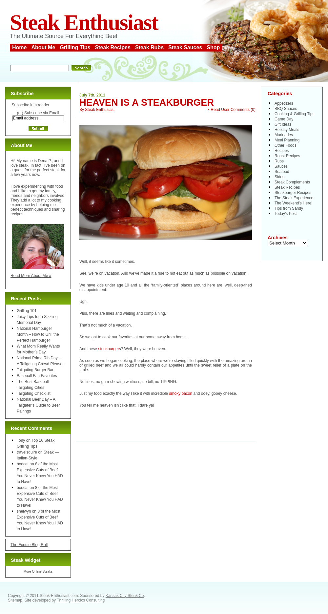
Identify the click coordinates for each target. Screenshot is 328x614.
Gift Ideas (283, 124)
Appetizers (284, 103)
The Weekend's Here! (293, 203)
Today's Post (286, 213)
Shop (213, 47)
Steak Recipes (113, 47)
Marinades (284, 135)
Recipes (282, 150)
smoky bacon (180, 393)
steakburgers (109, 349)
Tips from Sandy (289, 208)
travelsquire (27, 452)
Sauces (281, 166)
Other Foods (286, 145)
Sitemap (15, 600)
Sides (279, 177)
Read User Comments (230, 109)
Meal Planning (287, 140)
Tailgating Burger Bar (35, 370)
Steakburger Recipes (293, 192)
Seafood (282, 171)
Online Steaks (42, 571)
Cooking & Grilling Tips (294, 114)
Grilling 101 (27, 310)
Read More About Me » (30, 275)
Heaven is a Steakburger (146, 102)
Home (19, 47)
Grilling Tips (75, 47)
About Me (43, 47)
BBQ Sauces (286, 108)
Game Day (284, 119)
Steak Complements (292, 182)
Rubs (279, 161)
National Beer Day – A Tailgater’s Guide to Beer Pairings (38, 405)
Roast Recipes (287, 156)
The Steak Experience (294, 198)
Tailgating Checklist (34, 393)
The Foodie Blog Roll (29, 544)
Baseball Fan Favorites (37, 375)
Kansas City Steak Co (125, 595)
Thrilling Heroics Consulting (81, 600)
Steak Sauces (185, 47)
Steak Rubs (149, 47)
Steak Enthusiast (84, 22)
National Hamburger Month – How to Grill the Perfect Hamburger (38, 334)
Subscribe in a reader (30, 105)
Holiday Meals (287, 129)
